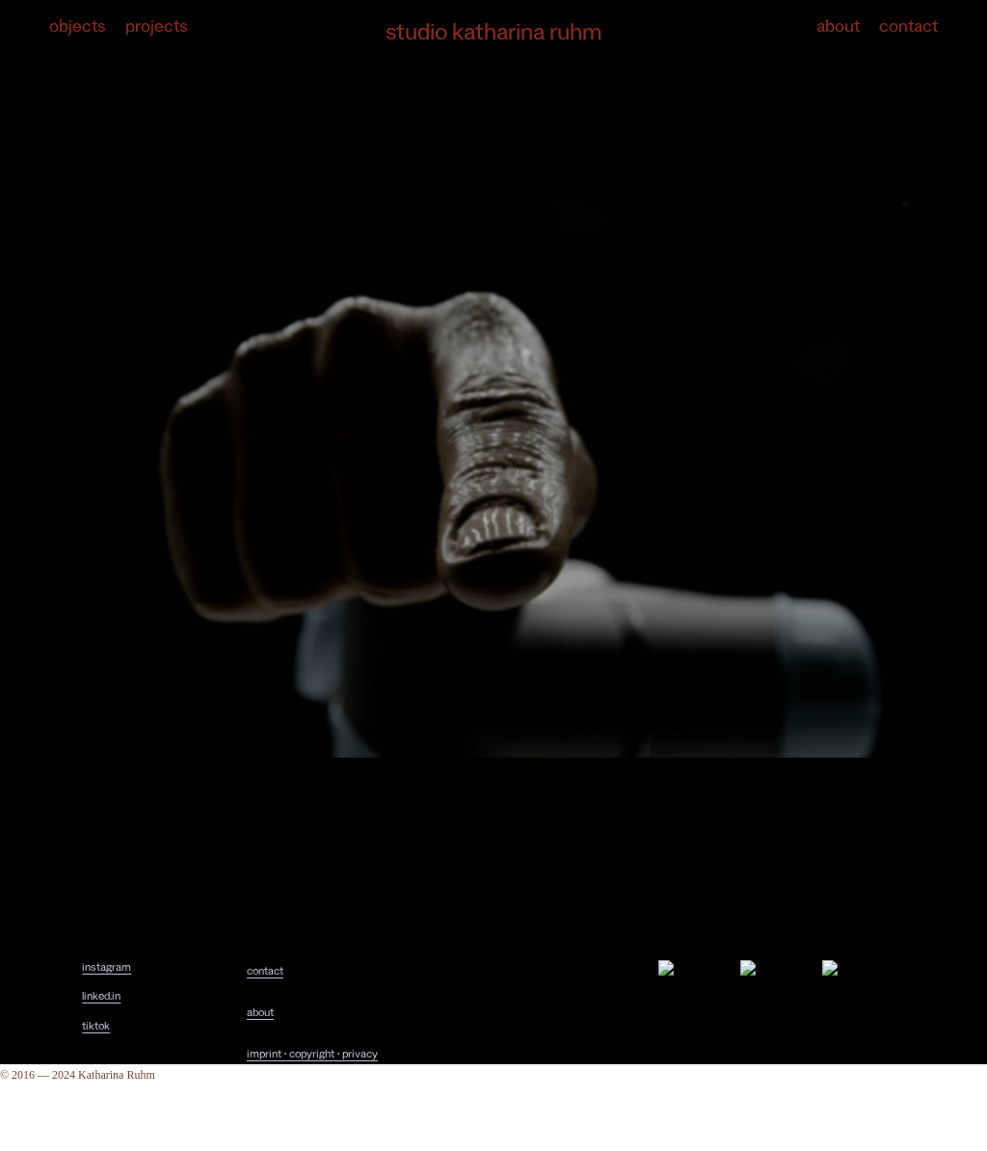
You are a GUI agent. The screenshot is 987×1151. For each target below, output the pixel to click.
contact (265, 973)
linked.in (101, 998)
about (260, 1014)
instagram (106, 969)
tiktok (96, 1028)
